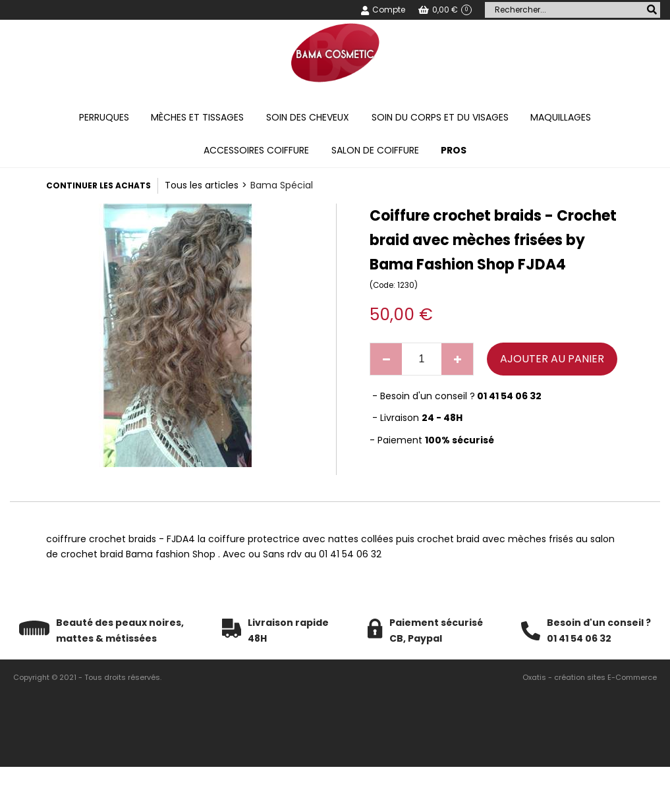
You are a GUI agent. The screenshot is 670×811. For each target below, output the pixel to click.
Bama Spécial (281, 185)
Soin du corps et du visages (440, 117)
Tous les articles (201, 185)
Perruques (104, 117)
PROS (453, 150)
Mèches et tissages (197, 117)
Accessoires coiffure (256, 150)
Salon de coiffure (375, 150)
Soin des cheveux (307, 117)
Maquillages (560, 117)
